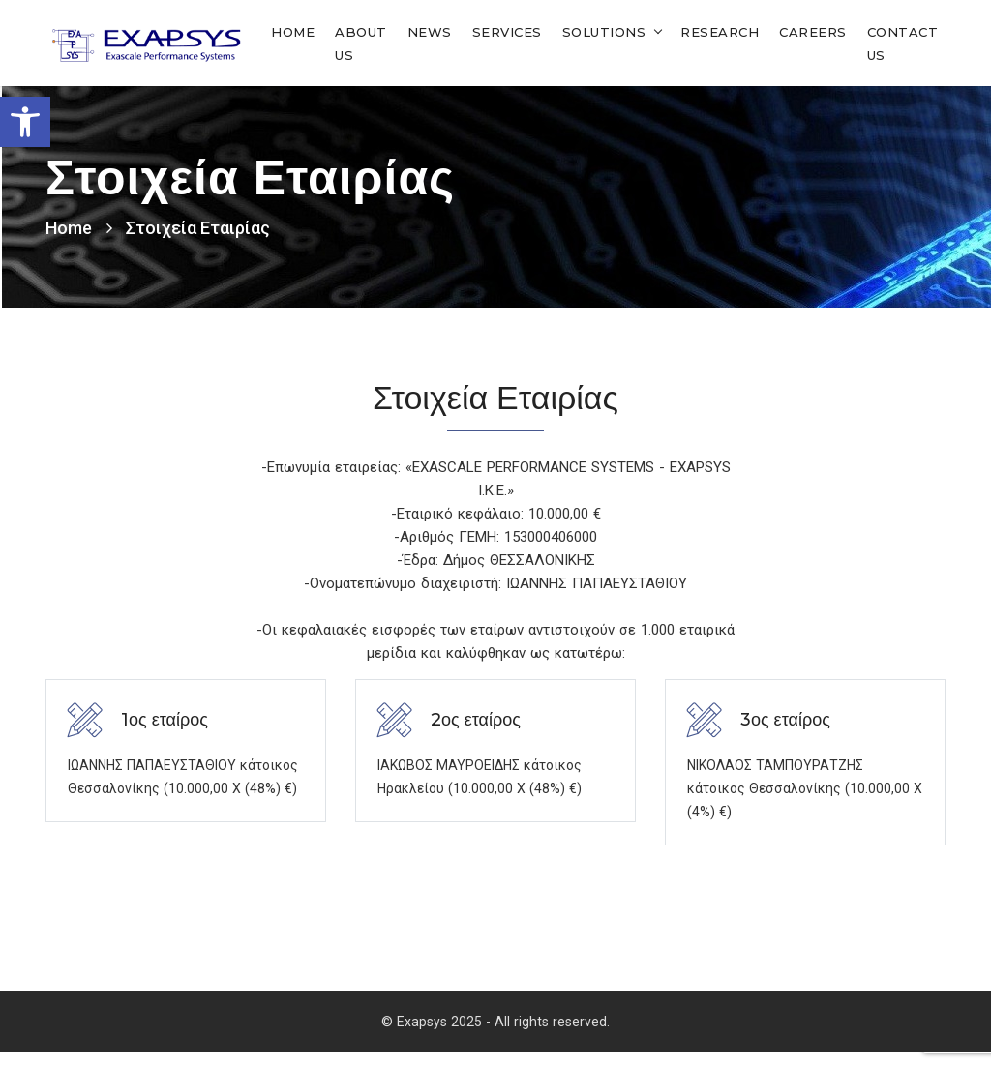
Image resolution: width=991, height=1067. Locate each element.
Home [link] (293, 31)
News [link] (429, 31)
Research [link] (719, 31)
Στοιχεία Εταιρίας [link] (198, 227)
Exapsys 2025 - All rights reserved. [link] (503, 1036)
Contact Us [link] (903, 42)
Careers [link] (813, 31)
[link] (25, 122)
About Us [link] (361, 42)
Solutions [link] (604, 31)
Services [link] (507, 31)
